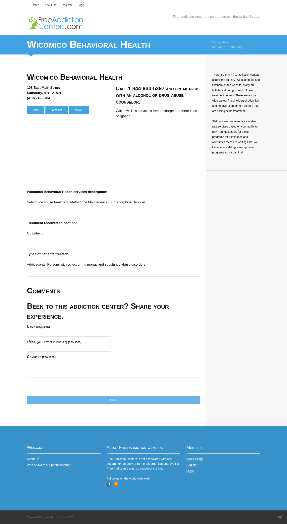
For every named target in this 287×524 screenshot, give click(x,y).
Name (38, 327)
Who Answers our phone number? (49, 465)
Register (67, 5)
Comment (41, 357)
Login (81, 5)
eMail (54, 342)
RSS (116, 484)
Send (113, 400)
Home (35, 5)
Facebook (109, 484)
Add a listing (194, 459)
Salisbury (235, 47)
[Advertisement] (113, 152)
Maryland (218, 47)
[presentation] (57, 388)
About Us (50, 5)
